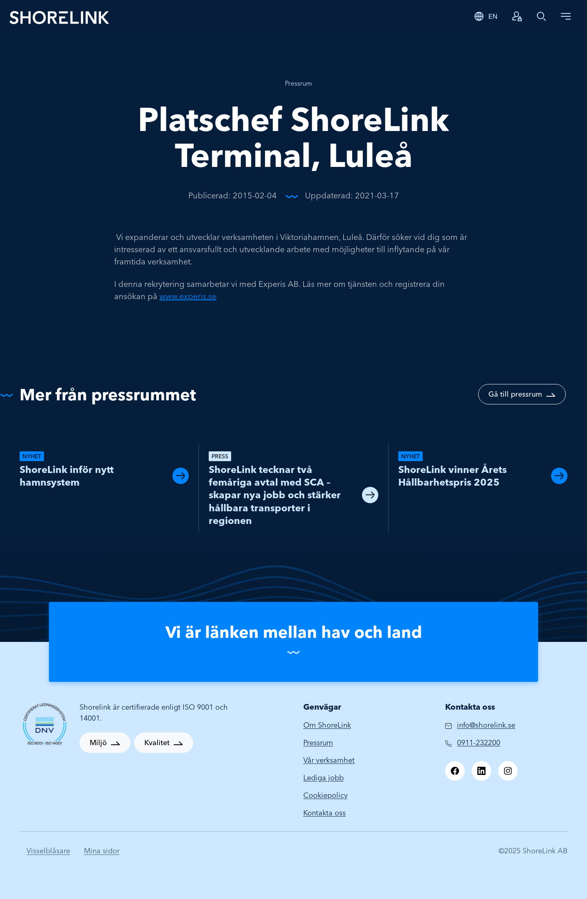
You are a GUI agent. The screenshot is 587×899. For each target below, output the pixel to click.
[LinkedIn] (481, 771)
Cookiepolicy (325, 795)
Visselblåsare (48, 850)
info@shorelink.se (486, 725)
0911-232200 (478, 742)
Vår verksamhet (329, 760)
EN (492, 16)
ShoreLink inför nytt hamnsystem (67, 476)
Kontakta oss (324, 812)
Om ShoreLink (327, 725)
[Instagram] (508, 771)
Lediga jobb (323, 777)
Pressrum (298, 83)
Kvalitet (157, 742)
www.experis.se (187, 296)
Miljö (98, 742)
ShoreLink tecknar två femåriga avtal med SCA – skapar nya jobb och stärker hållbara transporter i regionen (275, 495)
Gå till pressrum (515, 394)
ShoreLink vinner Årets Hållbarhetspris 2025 (452, 476)
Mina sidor (101, 850)
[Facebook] (455, 771)
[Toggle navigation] (566, 16)
